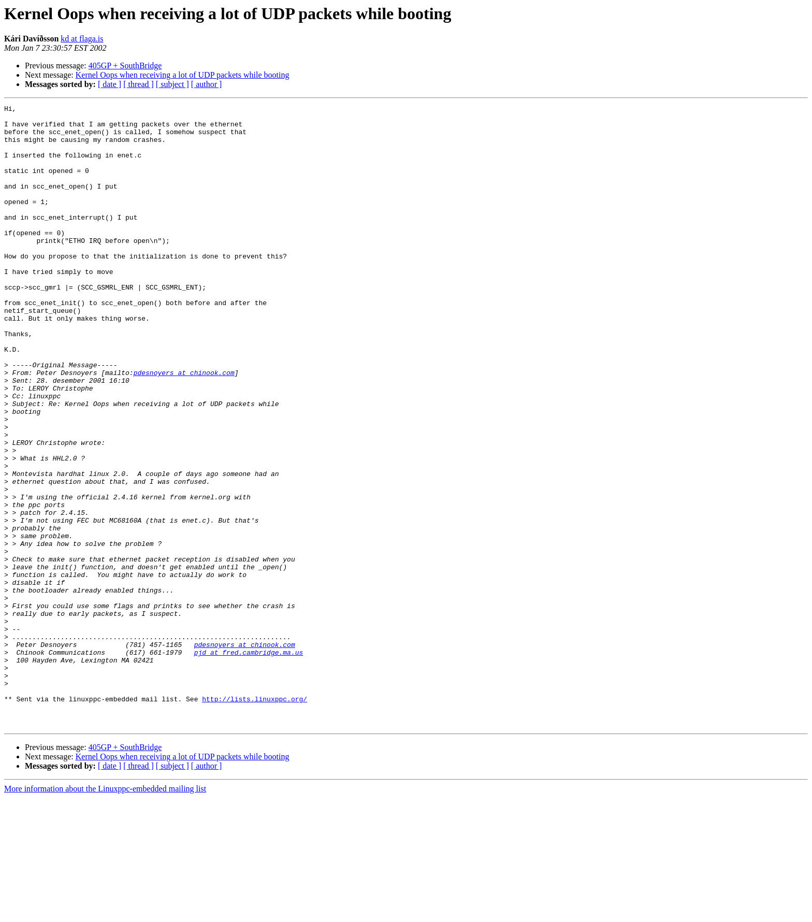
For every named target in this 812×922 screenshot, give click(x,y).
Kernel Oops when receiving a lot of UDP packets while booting (182, 74)
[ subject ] (172, 84)
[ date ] (109, 84)
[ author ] (206, 84)
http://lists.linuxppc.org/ (254, 818)
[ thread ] (138, 84)
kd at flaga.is (82, 38)
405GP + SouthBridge (125, 65)
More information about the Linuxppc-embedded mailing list (105, 913)
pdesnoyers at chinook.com (184, 426)
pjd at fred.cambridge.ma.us (248, 762)
